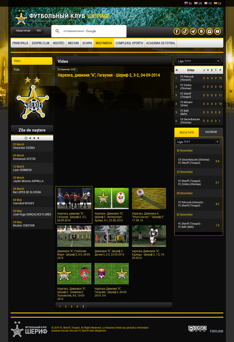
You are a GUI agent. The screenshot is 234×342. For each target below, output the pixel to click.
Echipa (87, 43)
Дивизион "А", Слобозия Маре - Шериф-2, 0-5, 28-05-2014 (73, 254)
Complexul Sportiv (129, 43)
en (198, 3)
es (217, 3)
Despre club (40, 43)
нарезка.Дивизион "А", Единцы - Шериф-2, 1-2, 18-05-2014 (148, 254)
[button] (218, 61)
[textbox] (196, 61)
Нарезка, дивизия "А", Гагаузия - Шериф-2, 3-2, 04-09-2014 (72, 217)
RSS (39, 30)
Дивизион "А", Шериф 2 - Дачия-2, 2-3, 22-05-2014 (109, 252)
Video (17, 61)
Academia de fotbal (160, 43)
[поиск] (88, 31)
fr (208, 3)
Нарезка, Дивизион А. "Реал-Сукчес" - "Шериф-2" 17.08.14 (148, 217)
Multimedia (104, 43)
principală (20, 43)
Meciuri (73, 43)
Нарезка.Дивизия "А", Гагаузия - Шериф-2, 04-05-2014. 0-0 (111, 292)
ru (188, 3)
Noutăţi (58, 43)
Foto (17, 70)
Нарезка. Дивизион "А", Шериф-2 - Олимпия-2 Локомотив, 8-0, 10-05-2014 (71, 294)
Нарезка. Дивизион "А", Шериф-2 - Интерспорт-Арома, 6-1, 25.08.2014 (109, 217)
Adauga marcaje (23, 30)
